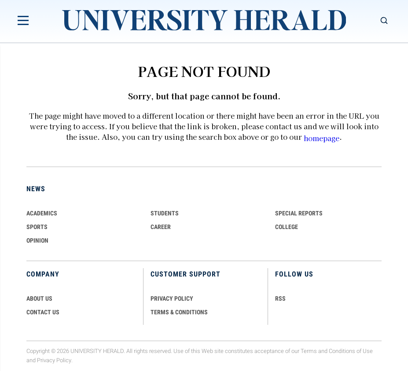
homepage (321, 138)
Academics (41, 213)
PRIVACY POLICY (172, 298)
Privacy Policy (54, 360)
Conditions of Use (351, 351)
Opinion (37, 240)
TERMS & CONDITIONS (179, 312)
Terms (309, 351)
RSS (280, 298)
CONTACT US (42, 312)
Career (161, 226)
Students (165, 213)
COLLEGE (286, 226)
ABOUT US (39, 298)
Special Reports (299, 213)
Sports (37, 226)
